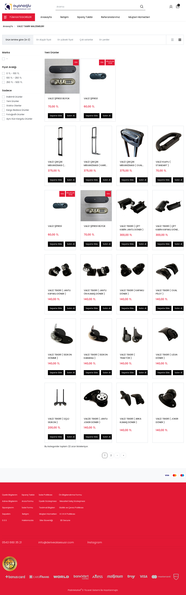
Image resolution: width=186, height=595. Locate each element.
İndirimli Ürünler (14, 96)
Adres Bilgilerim (9, 501)
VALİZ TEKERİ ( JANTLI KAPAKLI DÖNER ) (59, 292)
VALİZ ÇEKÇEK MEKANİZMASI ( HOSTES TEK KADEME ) (59, 163)
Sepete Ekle (56, 115)
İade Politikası (45, 494)
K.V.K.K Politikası (67, 513)
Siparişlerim (8, 507)
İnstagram (94, 542)
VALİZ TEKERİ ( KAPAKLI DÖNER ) (132, 292)
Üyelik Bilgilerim (9, 494)
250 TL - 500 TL (14, 82)
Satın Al (71, 115)
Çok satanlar (86, 39)
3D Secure (65, 520)
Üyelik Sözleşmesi (48, 501)
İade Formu (27, 507)
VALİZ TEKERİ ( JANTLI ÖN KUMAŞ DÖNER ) (95, 292)
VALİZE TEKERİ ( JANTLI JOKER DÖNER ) (96, 420)
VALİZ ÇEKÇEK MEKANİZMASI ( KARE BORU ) (95, 163)
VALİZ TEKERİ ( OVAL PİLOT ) (166, 292)
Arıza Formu (27, 501)
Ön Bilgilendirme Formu (70, 494)
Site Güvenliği (46, 520)
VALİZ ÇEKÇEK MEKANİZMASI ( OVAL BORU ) (131, 163)
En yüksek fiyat (65, 39)
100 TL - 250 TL (14, 77)
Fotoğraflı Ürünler (15, 114)
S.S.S (4, 520)
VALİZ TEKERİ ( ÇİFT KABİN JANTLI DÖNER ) (131, 227)
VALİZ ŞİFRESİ (91, 98)
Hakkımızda (27, 520)
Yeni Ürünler (12, 101)
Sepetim (6, 513)
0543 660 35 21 (20, 542)
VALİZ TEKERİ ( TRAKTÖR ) (127, 356)
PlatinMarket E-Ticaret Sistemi (84, 590)
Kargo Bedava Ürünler (17, 110)
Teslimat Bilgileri (47, 507)
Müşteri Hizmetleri (48, 513)
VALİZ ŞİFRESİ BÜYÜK (59, 98)
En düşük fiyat (44, 39)
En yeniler (104, 39)
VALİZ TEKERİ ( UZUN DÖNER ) (166, 356)
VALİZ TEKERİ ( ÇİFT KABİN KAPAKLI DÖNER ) (167, 227)
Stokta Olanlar (13, 105)
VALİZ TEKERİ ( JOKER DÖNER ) (167, 420)
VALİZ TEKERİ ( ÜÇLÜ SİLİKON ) (58, 420)
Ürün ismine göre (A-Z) (18, 39)
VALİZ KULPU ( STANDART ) (163, 163)
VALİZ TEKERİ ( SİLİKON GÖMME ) (60, 356)
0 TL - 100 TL (12, 73)
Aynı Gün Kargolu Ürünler (19, 118)
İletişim (25, 513)
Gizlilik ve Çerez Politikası (71, 507)
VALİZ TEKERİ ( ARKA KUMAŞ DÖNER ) (130, 420)
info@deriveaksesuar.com (62, 542)
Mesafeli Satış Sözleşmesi (72, 501)
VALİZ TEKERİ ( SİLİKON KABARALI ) (96, 356)
